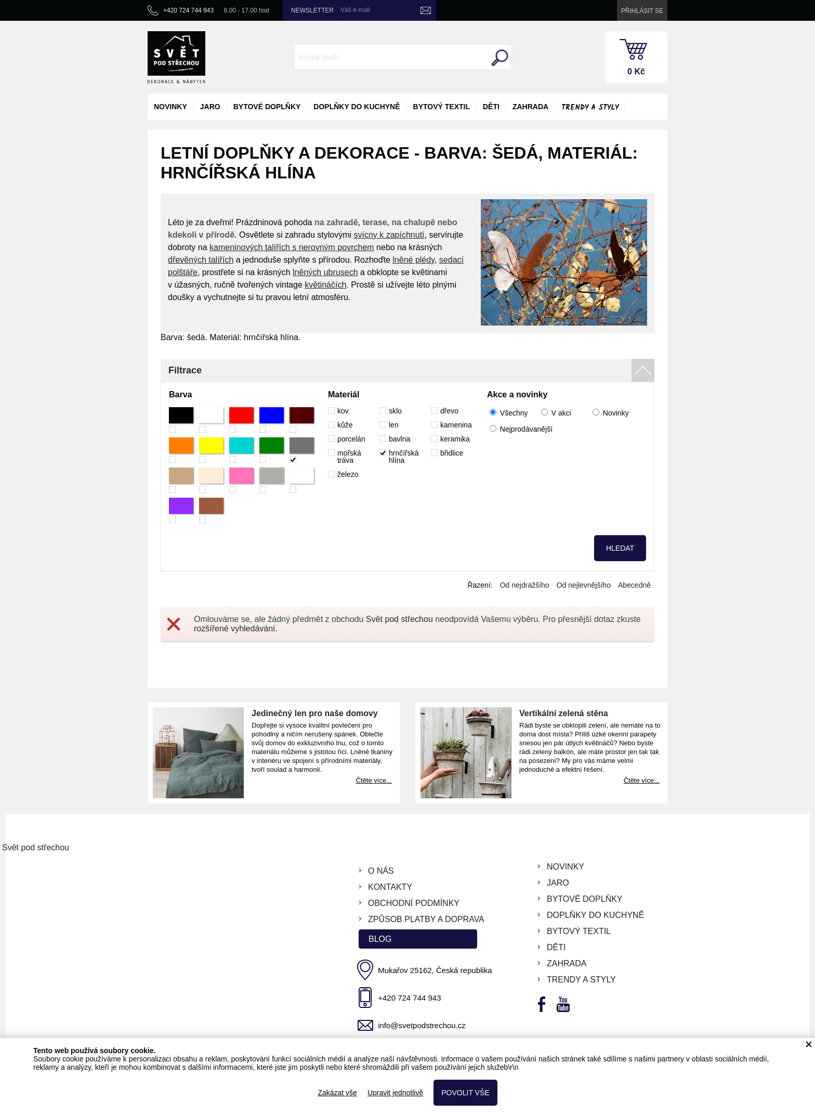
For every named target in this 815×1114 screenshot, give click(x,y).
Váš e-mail (355, 10)
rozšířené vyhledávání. (236, 628)
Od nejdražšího (524, 585)
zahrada (530, 106)
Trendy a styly (590, 107)
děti (491, 106)
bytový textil (441, 106)
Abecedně (634, 585)
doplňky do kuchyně (356, 106)
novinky (170, 106)
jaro (210, 106)
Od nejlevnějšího (584, 585)
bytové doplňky (267, 106)
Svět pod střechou (399, 619)
